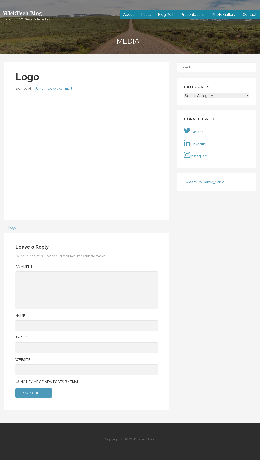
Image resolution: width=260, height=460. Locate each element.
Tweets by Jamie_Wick (204, 182)
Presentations (193, 14)
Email (21, 338)
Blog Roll (165, 14)
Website (22, 360)
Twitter (193, 130)
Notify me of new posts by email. (50, 382)
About (128, 14)
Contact (249, 14)
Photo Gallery (223, 14)
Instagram (196, 154)
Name (21, 316)
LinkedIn (194, 142)
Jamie (39, 88)
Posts (146, 14)
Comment (25, 267)
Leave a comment (59, 88)
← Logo (10, 228)
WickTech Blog (22, 13)
